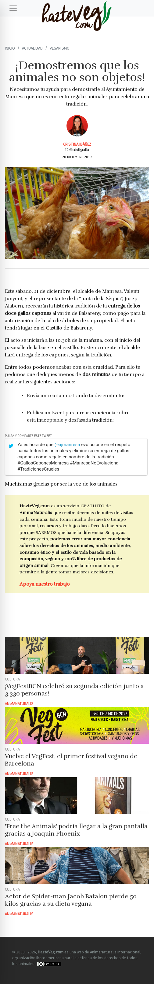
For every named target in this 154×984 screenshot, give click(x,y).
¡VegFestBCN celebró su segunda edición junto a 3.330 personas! (74, 689)
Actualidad (32, 48)
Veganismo (60, 48)
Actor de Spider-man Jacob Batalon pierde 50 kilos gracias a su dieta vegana (71, 900)
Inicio (10, 48)
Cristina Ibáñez (77, 144)
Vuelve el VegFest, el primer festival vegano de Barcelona (71, 759)
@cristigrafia (77, 149)
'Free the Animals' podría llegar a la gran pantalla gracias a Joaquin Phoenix (76, 829)
